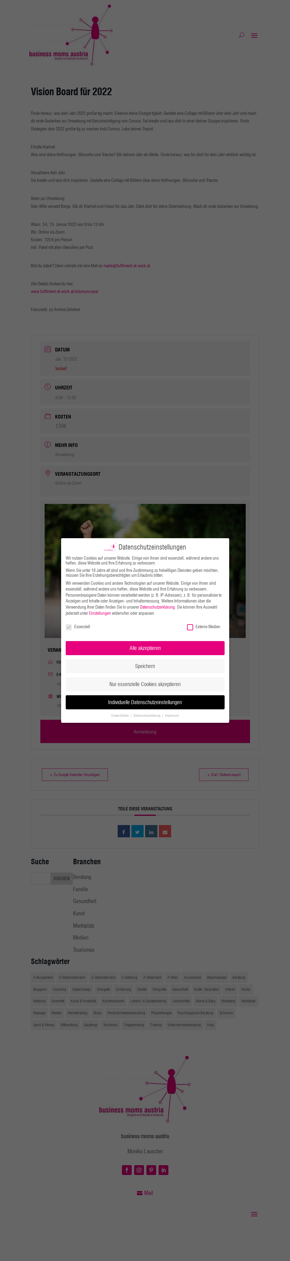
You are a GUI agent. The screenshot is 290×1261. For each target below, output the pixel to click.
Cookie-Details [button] (120, 715)
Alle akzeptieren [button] (145, 648)
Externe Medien (203, 626)
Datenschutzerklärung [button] (147, 715)
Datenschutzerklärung (157, 607)
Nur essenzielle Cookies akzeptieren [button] (145, 684)
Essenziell (78, 626)
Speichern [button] (145, 666)
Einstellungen (100, 613)
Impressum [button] (172, 715)
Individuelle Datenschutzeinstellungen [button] (145, 702)
